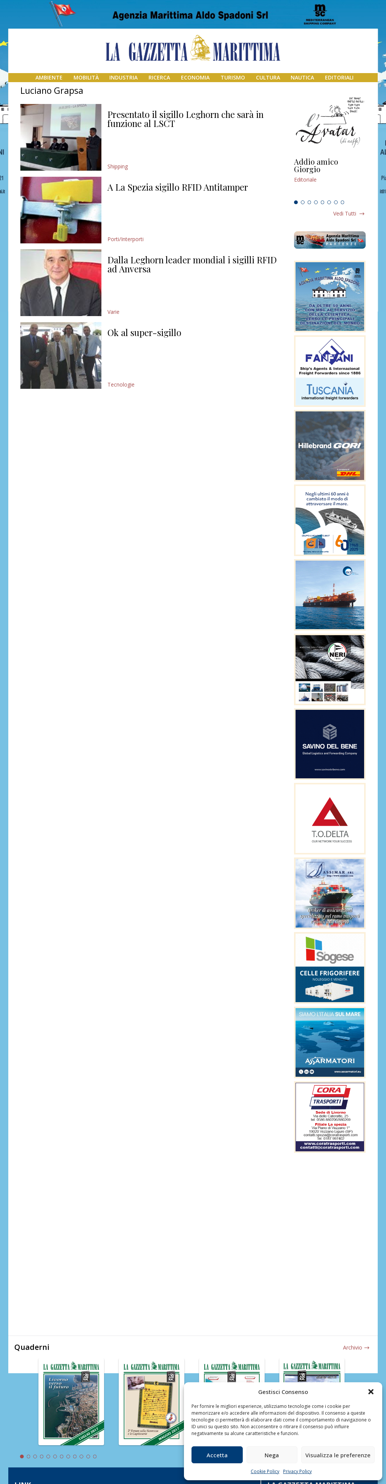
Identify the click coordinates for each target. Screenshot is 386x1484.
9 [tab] (75, 1456)
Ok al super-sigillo (144, 332)
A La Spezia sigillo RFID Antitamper (177, 187)
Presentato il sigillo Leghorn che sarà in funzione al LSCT (185, 118)
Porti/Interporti (125, 239)
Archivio (352, 1347)
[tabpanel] (330, 177)
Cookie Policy (265, 1471)
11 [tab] (88, 1456)
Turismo (233, 77)
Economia (195, 77)
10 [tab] (81, 1456)
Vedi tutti (344, 213)
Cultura (268, 77)
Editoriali (339, 77)
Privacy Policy (297, 1471)
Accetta (217, 1455)
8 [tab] (343, 202)
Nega (272, 1455)
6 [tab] (329, 202)
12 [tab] (95, 1456)
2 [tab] (303, 202)
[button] (371, 1391)
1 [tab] (296, 202)
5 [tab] (323, 202)
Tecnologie (121, 384)
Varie (113, 311)
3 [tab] (309, 202)
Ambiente (49, 77)
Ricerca (159, 77)
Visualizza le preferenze (338, 1455)
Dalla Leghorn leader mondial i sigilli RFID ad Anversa (192, 264)
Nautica (302, 77)
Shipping (117, 166)
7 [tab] (336, 202)
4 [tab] (316, 202)
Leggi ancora (330, 177)
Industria (123, 77)
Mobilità (86, 77)
